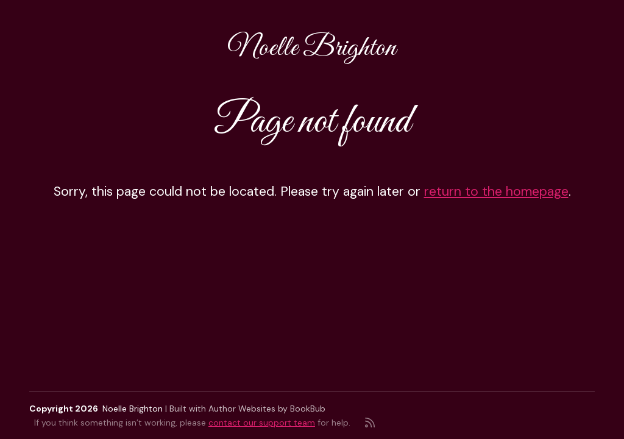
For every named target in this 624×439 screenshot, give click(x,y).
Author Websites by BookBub (266, 408)
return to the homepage (496, 191)
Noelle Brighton (312, 48)
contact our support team (261, 422)
